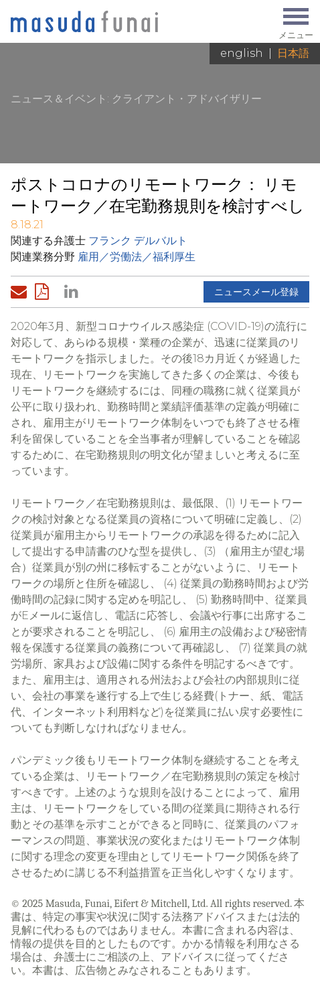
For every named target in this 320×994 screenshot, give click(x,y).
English (241, 53)
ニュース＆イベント (59, 98)
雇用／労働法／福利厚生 (136, 256)
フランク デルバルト (137, 240)
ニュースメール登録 (256, 292)
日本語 (293, 53)
